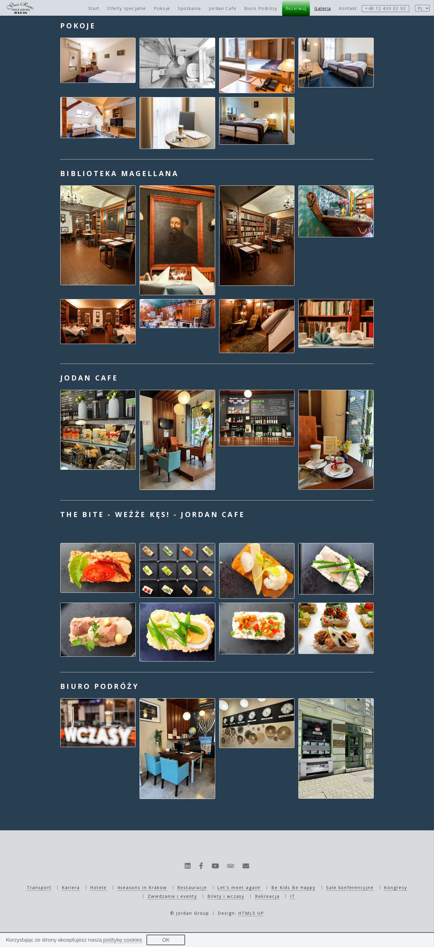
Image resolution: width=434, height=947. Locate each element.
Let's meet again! (239, 887)
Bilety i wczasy (225, 896)
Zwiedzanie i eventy (172, 896)
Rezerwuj (296, 8)
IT (292, 896)
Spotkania (189, 8)
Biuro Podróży (261, 8)
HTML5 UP (251, 913)
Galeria (322, 8)
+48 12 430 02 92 (385, 8)
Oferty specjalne (126, 8)
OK (165, 940)
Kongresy (395, 887)
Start (94, 8)
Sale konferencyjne (350, 887)
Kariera (71, 887)
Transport (39, 887)
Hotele (98, 887)
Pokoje (162, 8)
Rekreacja (267, 896)
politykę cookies (122, 940)
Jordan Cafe (222, 8)
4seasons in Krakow (142, 887)
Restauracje (192, 887)
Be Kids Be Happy (293, 887)
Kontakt (348, 8)
